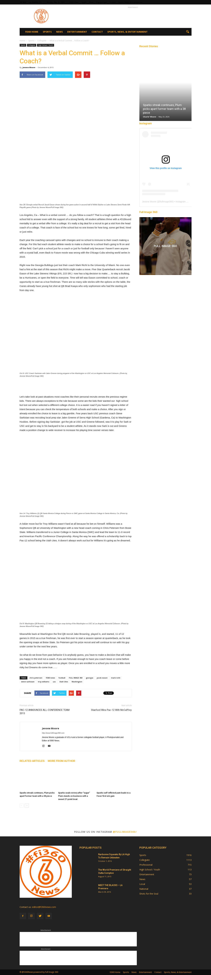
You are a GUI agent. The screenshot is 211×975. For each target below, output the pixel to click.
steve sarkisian (27, 681)
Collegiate (31, 45)
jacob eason (102, 678)
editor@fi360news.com (44, 907)
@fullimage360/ (125, 831)
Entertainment (101, 2)
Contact (113, 2)
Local (142, 884)
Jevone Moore (29, 67)
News (91, 2)
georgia (89, 678)
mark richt (115, 678)
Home (22, 40)
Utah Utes (63, 681)
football (62, 678)
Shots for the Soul (148, 893)
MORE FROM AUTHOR (61, 760)
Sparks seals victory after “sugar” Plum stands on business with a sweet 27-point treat (74, 796)
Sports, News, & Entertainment (130, 2)
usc (54, 681)
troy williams (43, 681)
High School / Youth (45, 45)
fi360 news (50, 678)
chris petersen (35, 678)
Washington (77, 681)
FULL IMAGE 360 (75, 678)
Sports (84, 2)
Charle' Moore (149, 116)
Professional (145, 864)
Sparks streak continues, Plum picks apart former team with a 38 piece (164, 108)
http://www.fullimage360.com (53, 733)
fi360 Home (74, 2)
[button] (188, 32)
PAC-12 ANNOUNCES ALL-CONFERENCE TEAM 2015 (45, 712)
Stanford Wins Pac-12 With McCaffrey (111, 710)
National (143, 888)
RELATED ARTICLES (32, 760)
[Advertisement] (133, 16)
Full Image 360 (148, 212)
